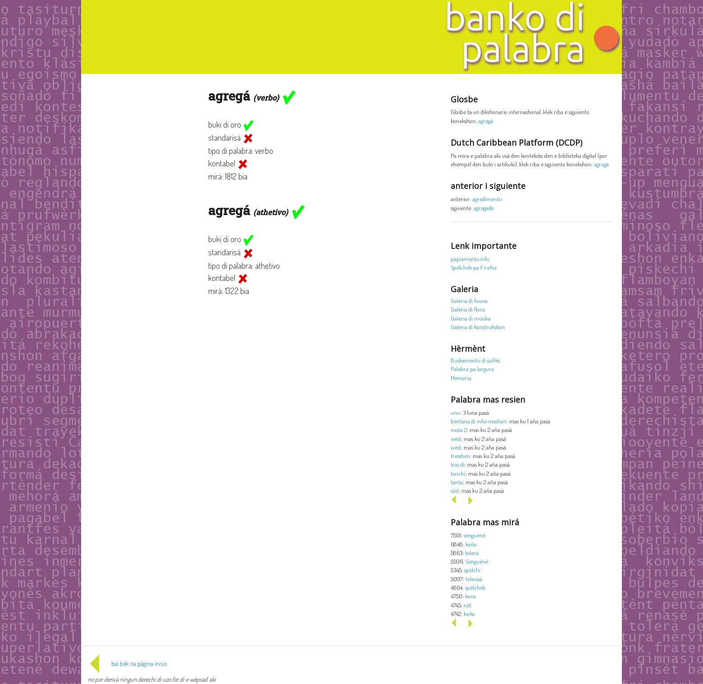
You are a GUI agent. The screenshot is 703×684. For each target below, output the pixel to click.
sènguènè (474, 535)
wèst (456, 438)
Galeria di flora (468, 309)
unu (455, 412)
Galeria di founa (469, 300)
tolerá (472, 552)
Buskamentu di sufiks (475, 360)
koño (471, 544)
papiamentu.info (470, 258)
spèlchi (472, 570)
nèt (467, 605)
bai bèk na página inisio (127, 663)
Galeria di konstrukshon (478, 327)
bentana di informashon (479, 421)
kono (470, 596)
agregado (484, 207)
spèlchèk (475, 587)
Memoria (461, 377)
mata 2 (459, 429)
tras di (458, 464)
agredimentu (487, 198)
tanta (457, 482)
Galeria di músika (471, 318)
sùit (455, 490)
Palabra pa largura (472, 368)
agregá (485, 120)
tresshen (460, 455)
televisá (474, 579)
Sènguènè (477, 561)
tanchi (458, 473)
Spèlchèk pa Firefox (474, 267)
